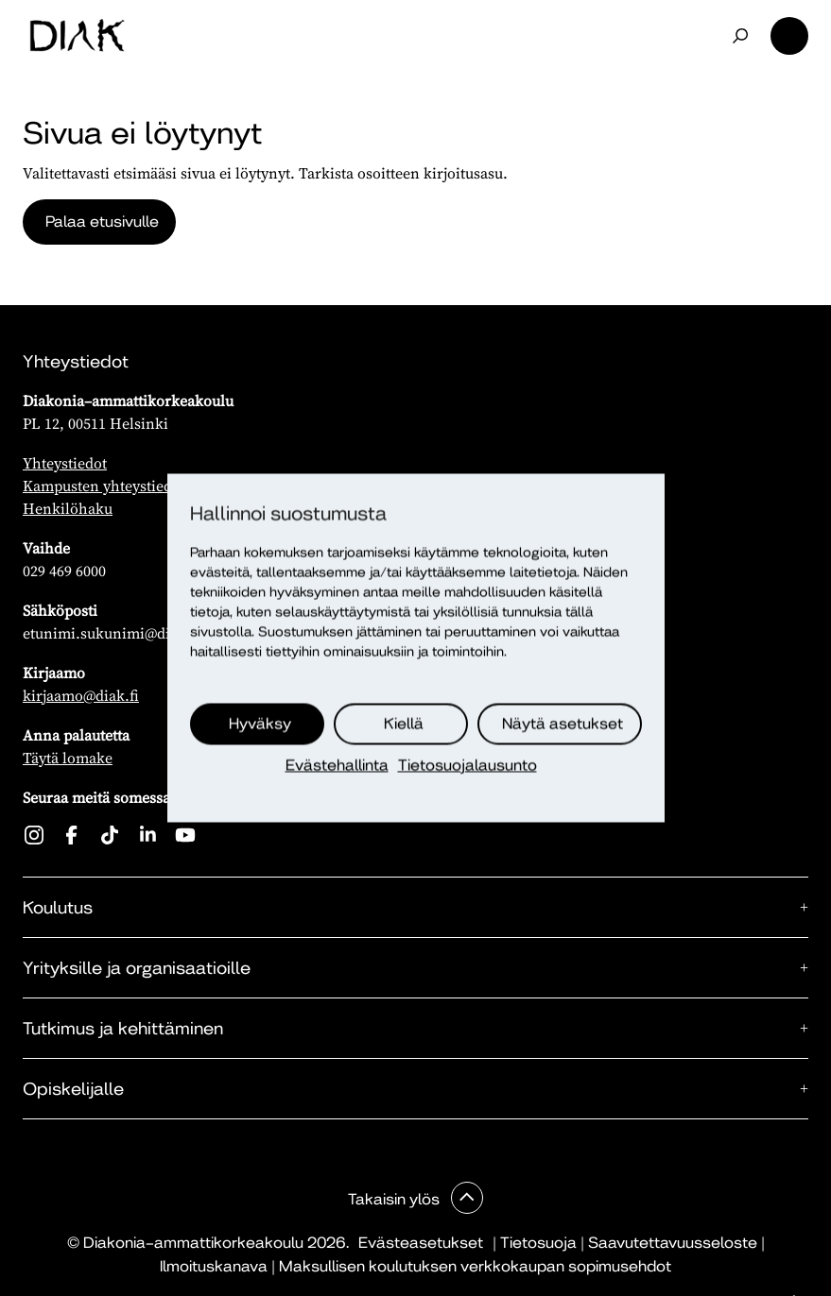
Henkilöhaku (68, 508)
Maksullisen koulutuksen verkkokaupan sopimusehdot (475, 1266)
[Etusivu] (77, 36)
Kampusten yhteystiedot (104, 485)
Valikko (789, 36)
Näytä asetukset (562, 724)
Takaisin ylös (395, 1199)
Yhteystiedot (65, 462)
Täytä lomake (68, 757)
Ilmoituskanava (214, 1266)
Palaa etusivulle (102, 221)
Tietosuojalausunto (467, 766)
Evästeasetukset (420, 1243)
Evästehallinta (337, 766)
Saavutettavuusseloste (672, 1243)
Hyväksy (260, 724)
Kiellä (404, 724)
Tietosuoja (538, 1243)
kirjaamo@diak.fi (81, 695)
